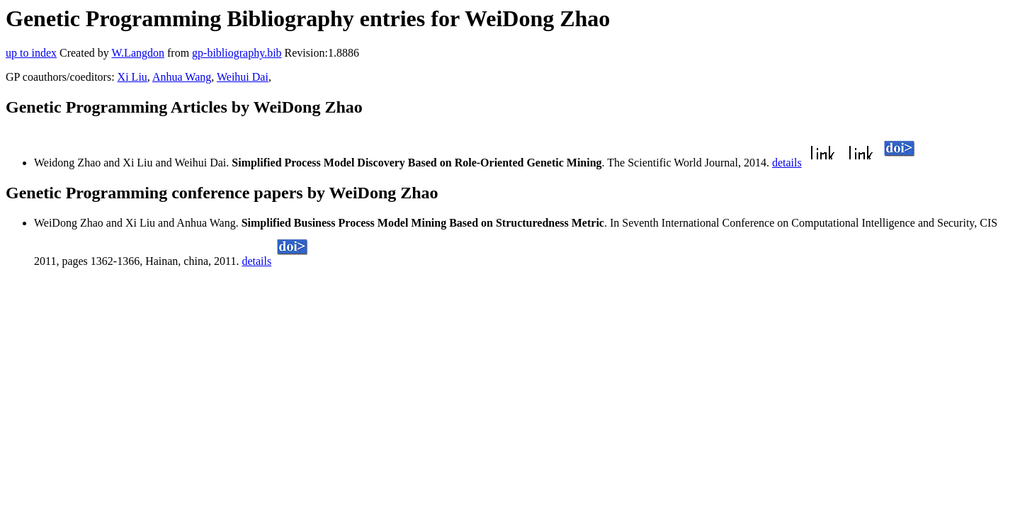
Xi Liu (132, 77)
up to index (31, 53)
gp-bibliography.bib (237, 53)
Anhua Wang (181, 77)
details (787, 163)
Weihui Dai (242, 77)
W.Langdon (137, 53)
